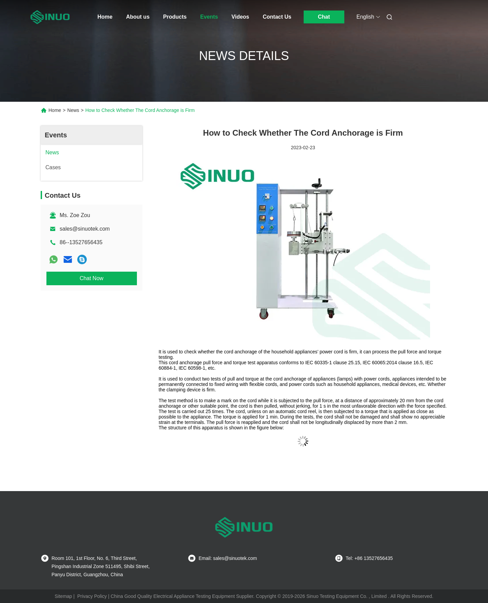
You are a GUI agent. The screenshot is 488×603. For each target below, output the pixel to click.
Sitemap (63, 596)
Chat (324, 17)
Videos (240, 17)
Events (209, 17)
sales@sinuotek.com (85, 229)
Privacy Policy (92, 596)
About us (137, 17)
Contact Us (277, 17)
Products (174, 17)
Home (105, 17)
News (73, 110)
